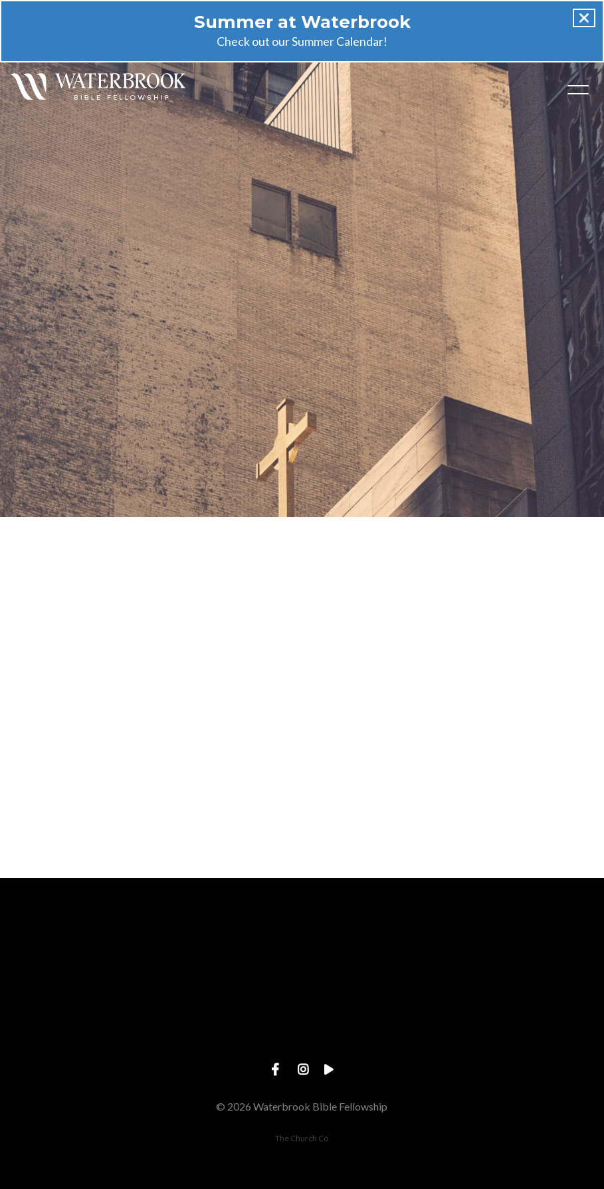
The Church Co (301, 1138)
